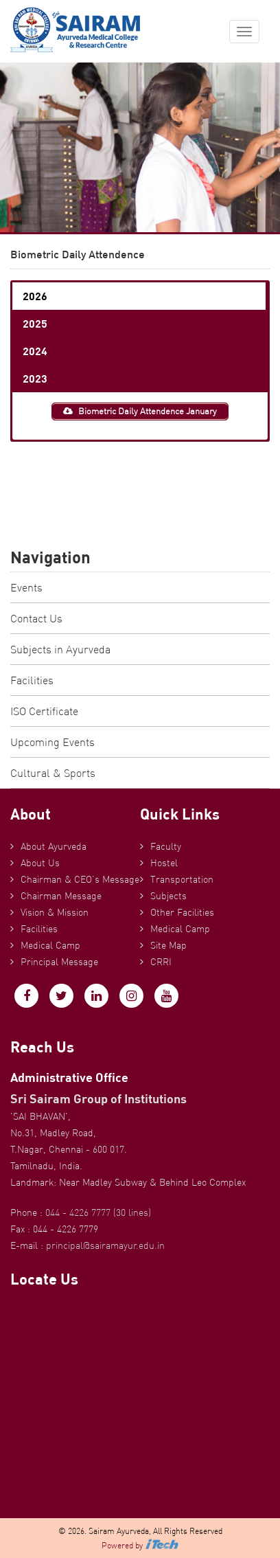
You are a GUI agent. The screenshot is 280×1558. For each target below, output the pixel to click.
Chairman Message (61, 896)
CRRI (161, 962)
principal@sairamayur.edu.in (105, 1245)
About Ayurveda (53, 846)
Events (26, 587)
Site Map (168, 945)
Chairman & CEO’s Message (80, 879)
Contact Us (36, 618)
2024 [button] (35, 350)
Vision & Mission (55, 912)
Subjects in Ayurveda (60, 649)
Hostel (164, 863)
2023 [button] (35, 378)
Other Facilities (182, 912)
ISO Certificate (44, 711)
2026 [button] (35, 296)
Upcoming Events (52, 742)
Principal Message (59, 962)
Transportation (181, 879)
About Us (40, 863)
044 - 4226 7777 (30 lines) (98, 1212)
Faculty (165, 846)
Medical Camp (50, 945)
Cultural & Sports (52, 773)
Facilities (32, 680)
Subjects (168, 896)
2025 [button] (35, 323)
